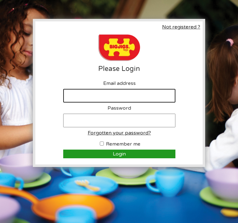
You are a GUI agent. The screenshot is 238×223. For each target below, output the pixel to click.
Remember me (123, 144)
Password (119, 108)
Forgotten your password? (119, 133)
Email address (119, 83)
